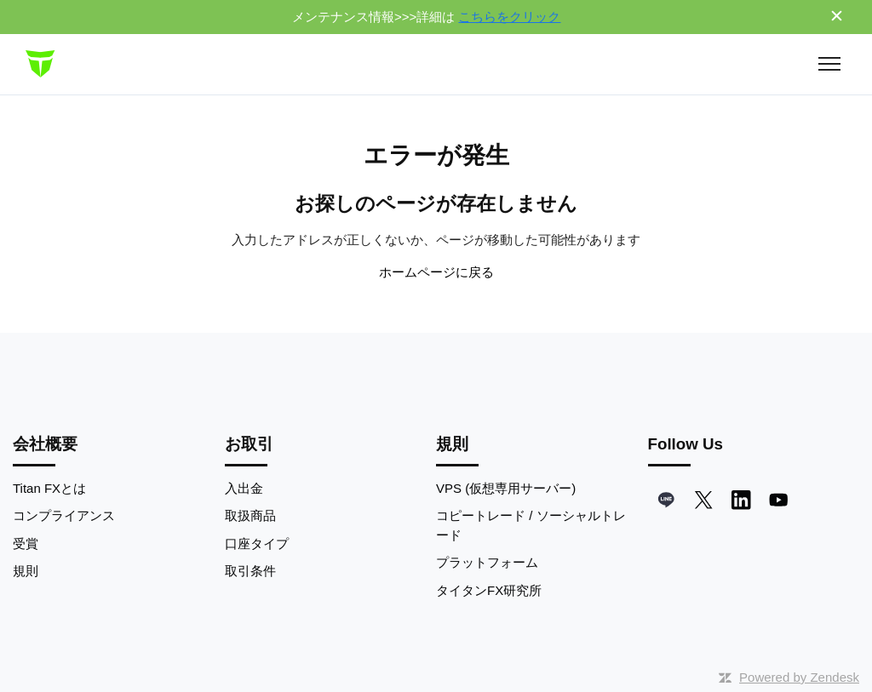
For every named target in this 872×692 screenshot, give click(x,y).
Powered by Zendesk (799, 677)
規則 (25, 570)
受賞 (25, 543)
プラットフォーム (487, 562)
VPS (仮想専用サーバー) (506, 488)
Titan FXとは (49, 488)
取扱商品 (250, 515)
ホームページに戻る (436, 272)
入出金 (244, 488)
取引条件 (250, 570)
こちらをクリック (509, 16)
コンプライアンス (64, 515)
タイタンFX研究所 (489, 590)
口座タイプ (257, 543)
